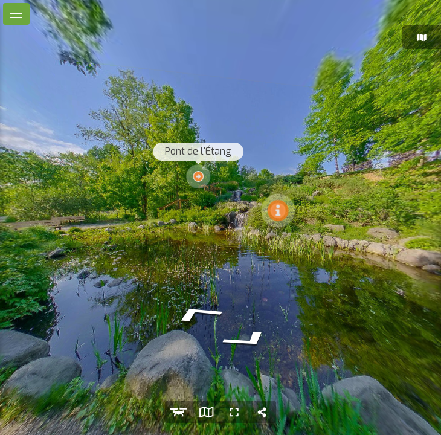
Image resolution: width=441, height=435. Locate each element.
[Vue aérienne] (179, 412)
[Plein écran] (234, 412)
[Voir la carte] (206, 412)
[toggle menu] (16, 14)
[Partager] (262, 412)
